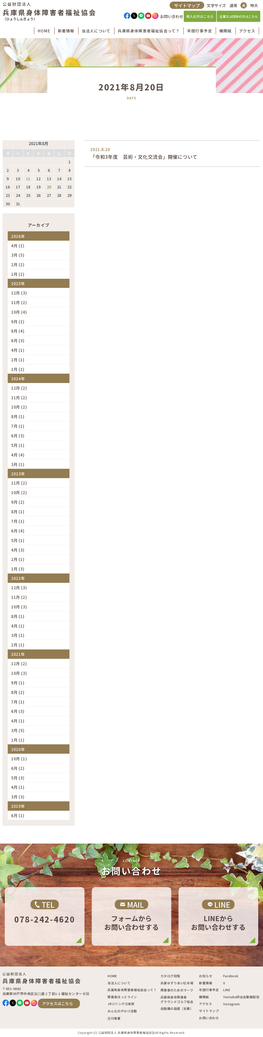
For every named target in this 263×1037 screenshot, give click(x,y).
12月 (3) (19, 293)
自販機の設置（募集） (177, 1008)
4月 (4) (18, 455)
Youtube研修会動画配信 (241, 997)
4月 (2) (18, 245)
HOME (7, 43)
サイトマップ (186, 7)
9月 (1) (18, 682)
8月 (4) (18, 331)
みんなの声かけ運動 (122, 1011)
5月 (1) (18, 445)
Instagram (231, 1004)
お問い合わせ (209, 1018)
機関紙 (204, 997)
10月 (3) (19, 607)
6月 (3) (18, 340)
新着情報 (205, 983)
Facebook (230, 976)
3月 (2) (18, 635)
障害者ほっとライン (122, 997)
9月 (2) (18, 321)
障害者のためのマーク (177, 990)
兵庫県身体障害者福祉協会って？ (131, 989)
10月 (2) (19, 407)
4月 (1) (18, 350)
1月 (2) (18, 274)
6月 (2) (18, 768)
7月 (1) (18, 426)
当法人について (118, 983)
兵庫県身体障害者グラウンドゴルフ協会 (177, 999)
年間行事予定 (209, 989)
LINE (226, 989)
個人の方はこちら (199, 18)
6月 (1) (18, 815)
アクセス (205, 1003)
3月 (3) (18, 797)
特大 (253, 7)
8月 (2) (18, 692)
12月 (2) (19, 388)
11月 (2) (19, 302)
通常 (232, 7)
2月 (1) (18, 359)
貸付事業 (114, 1018)
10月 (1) (19, 758)
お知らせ (205, 976)
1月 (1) (18, 740)
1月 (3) (18, 569)
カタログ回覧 (170, 976)
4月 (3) (18, 550)
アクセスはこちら (57, 1003)
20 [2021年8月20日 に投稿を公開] (49, 187)
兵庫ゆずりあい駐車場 (177, 983)
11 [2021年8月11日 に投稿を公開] (28, 178)
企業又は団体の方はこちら (237, 18)
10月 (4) (19, 312)
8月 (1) (18, 416)
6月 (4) (18, 531)
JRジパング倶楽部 (121, 1003)
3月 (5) (18, 255)
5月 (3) (18, 778)
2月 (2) (18, 264)
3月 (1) (18, 464)
